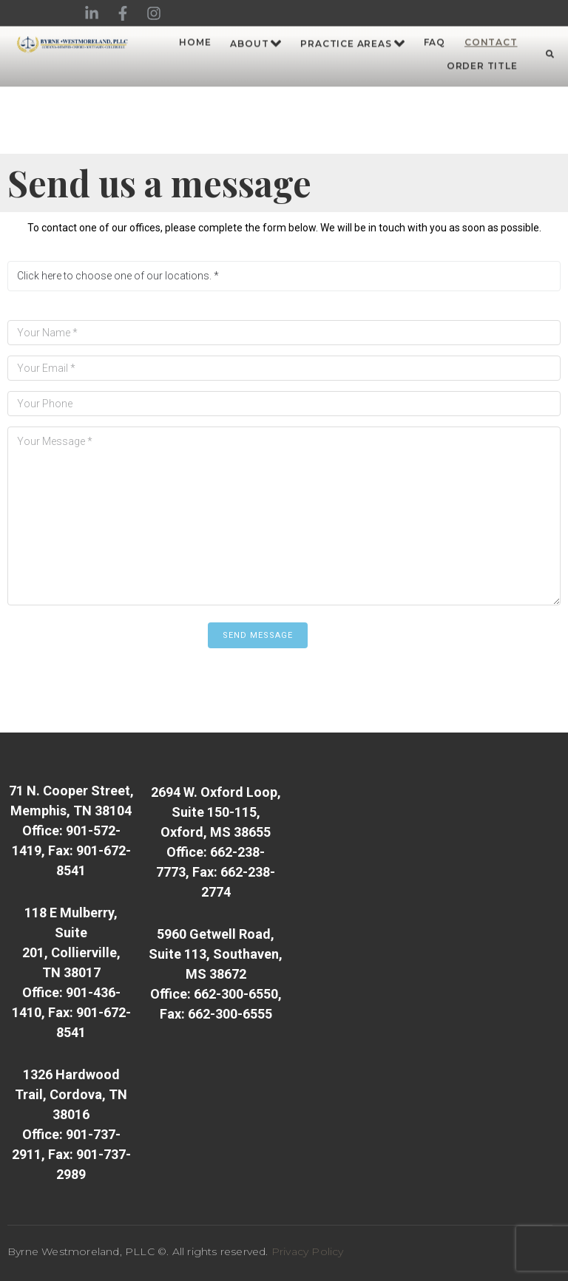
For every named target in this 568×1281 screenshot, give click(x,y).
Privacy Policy (307, 1251)
